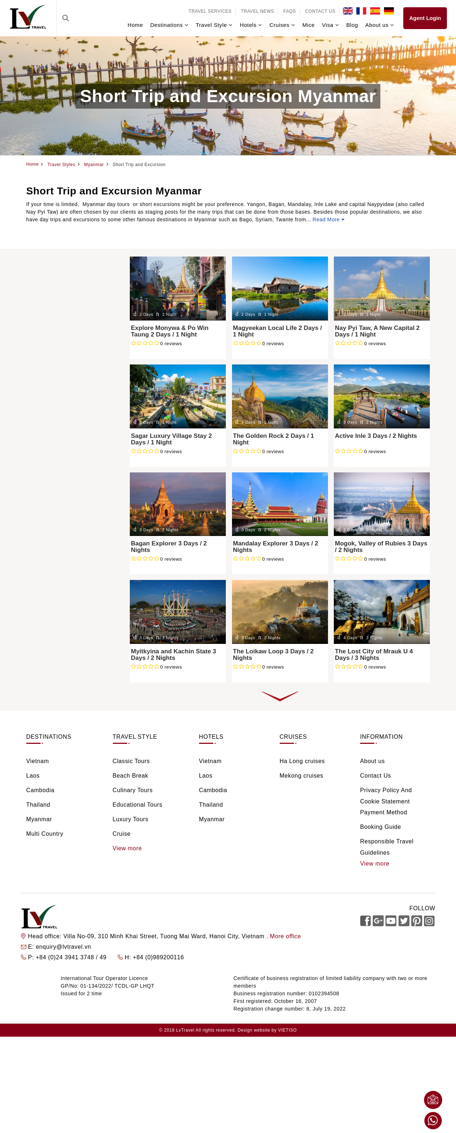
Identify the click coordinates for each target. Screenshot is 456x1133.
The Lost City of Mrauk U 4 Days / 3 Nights (374, 654)
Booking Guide (380, 827)
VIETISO (287, 1030)
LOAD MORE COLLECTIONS (280, 696)
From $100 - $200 (58, 577)
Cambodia (48, 302)
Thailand (46, 312)
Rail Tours (48, 422)
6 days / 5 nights (56, 500)
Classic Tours (52, 359)
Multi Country (44, 834)
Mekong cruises (301, 776)
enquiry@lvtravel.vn (63, 947)
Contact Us (320, 11)
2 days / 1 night (55, 458)
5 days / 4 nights (56, 489)
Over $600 (48, 609)
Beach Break (51, 370)
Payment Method (383, 812)
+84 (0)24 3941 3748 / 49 (72, 957)
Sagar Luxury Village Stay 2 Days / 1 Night (171, 439)
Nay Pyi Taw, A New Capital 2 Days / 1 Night (377, 331)
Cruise (43, 412)
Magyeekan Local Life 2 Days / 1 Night (277, 331)
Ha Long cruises (302, 761)
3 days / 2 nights (56, 468)
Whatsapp (433, 1121)
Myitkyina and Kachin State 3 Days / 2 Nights (173, 654)
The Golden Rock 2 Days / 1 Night (273, 439)
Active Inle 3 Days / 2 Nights (376, 436)
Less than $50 (53, 556)
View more (127, 848)
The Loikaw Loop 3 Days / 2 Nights (273, 654)
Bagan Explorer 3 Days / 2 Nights (169, 546)
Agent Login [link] (425, 18)
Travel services (210, 11)
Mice (308, 25)
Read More (329, 219)
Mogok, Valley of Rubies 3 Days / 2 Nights (381, 546)
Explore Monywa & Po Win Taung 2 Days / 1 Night (169, 331)
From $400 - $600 (58, 599)
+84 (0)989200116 (158, 957)
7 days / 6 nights (56, 510)
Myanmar (47, 323)
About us (372, 761)
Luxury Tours (52, 401)
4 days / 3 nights (56, 479)
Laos (41, 291)
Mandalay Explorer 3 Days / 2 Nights (275, 546)
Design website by (257, 1030)
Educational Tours (58, 391)
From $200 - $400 (58, 588)
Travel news (257, 11)
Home (135, 25)
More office (285, 936)
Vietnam (45, 281)
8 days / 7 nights (56, 521)
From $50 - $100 (57, 567)
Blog (352, 25)
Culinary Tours (54, 380)
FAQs (289, 11)
